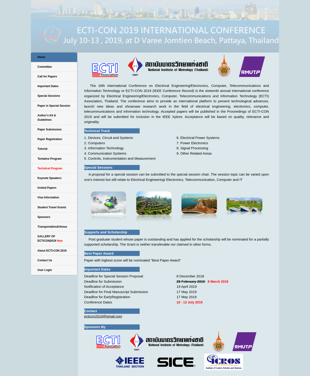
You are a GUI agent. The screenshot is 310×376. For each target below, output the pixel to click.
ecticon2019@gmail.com (103, 316)
